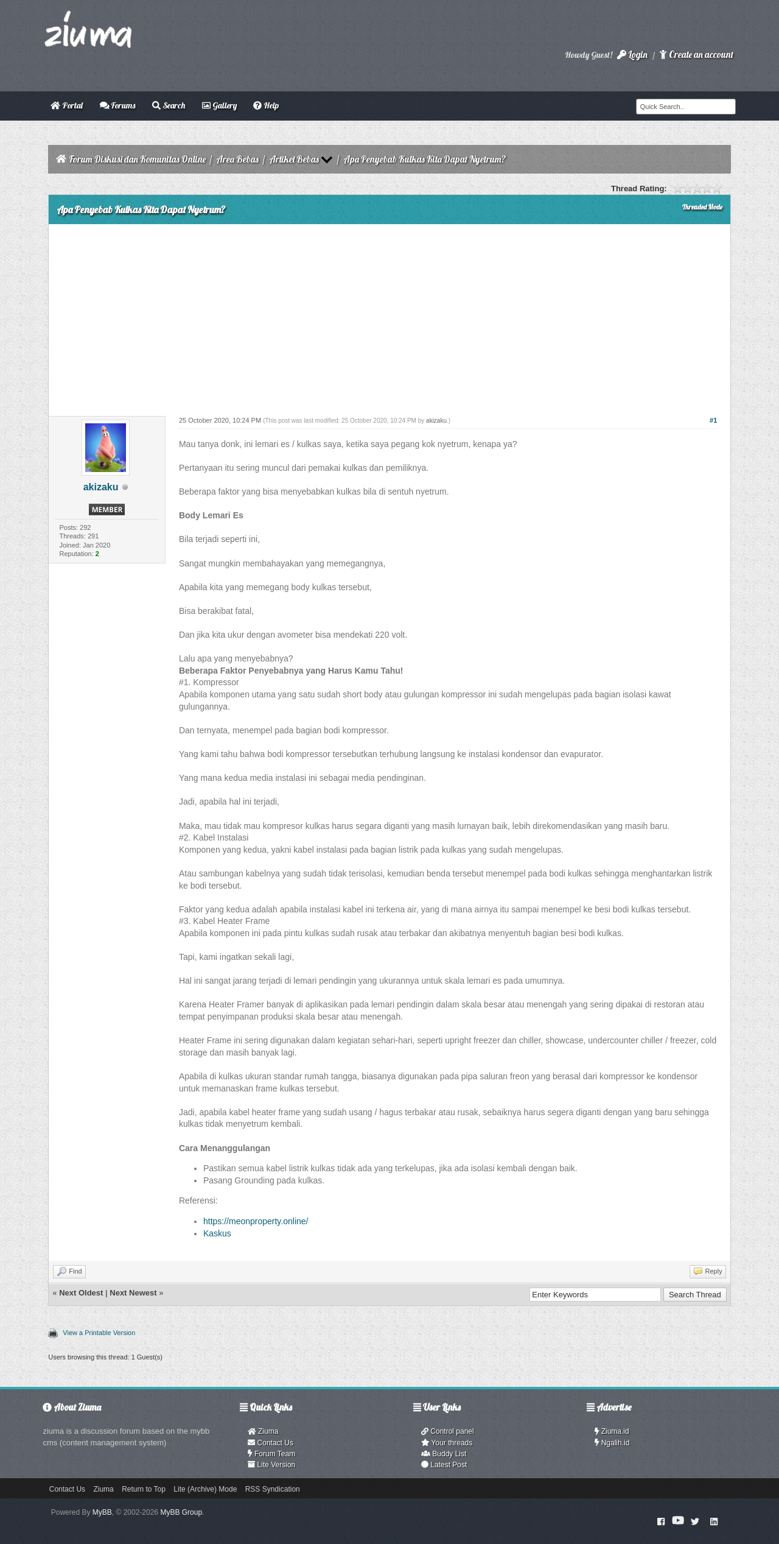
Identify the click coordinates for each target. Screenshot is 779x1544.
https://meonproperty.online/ (256, 1221)
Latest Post (444, 1465)
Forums (118, 105)
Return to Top (144, 1489)
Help (266, 105)
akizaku (101, 487)
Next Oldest (81, 1292)
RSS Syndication (272, 1489)
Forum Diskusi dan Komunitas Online (137, 159)
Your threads (446, 1443)
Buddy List (443, 1454)
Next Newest (133, 1292)
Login (632, 54)
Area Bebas (237, 159)
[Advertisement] (389, 315)
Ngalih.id (612, 1443)
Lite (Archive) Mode (205, 1489)
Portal (67, 105)
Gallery (219, 105)
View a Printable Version (99, 1332)
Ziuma (263, 1431)
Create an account (696, 54)
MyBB (102, 1512)
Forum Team (271, 1454)
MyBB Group (181, 1512)
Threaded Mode (702, 207)
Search (168, 105)
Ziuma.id (612, 1431)
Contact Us (270, 1443)
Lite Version (271, 1465)
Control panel (447, 1431)
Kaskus (217, 1233)
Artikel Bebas (294, 159)
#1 (713, 420)
